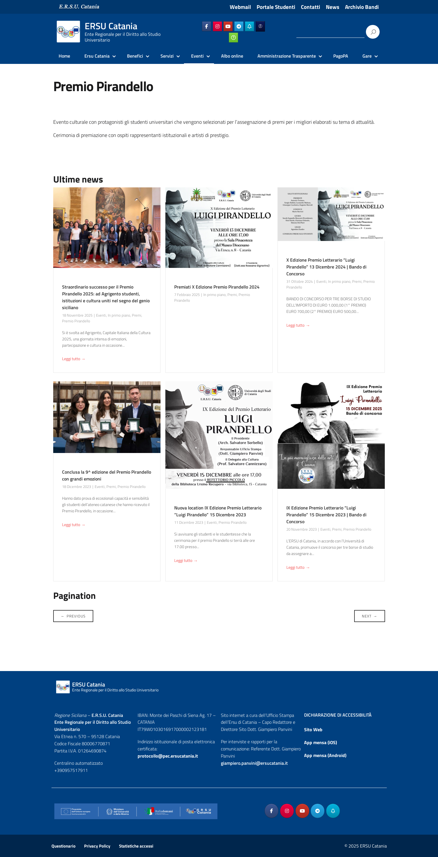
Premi (136, 315)
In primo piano (119, 315)
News (332, 7)
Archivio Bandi (362, 7)
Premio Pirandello (76, 321)
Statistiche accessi (136, 846)
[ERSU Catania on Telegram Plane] (238, 26)
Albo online (232, 55)
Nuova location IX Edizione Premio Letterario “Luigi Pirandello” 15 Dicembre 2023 (217, 511)
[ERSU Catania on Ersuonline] (260, 26)
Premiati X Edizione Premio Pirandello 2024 (216, 286)
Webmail (240, 7)
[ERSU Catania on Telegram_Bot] (249, 26)
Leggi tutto (74, 359)
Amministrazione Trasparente (286, 55)
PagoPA (340, 55)
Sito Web (313, 729)
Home (64, 55)
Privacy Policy (97, 846)
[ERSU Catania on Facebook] (206, 26)
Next (369, 616)
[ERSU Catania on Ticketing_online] (233, 37)
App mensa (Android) (325, 755)
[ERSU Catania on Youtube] (228, 26)
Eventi (197, 55)
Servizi (167, 55)
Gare (367, 55)
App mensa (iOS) (320, 742)
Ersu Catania (97, 55)
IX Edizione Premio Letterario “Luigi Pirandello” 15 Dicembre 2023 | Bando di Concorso (326, 514)
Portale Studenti (276, 7)
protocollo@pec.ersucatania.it (168, 755)
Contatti (310, 7)
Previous (73, 616)
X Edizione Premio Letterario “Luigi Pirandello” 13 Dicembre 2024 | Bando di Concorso (326, 266)
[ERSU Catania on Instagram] (217, 26)
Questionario (63, 846)
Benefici (135, 55)
